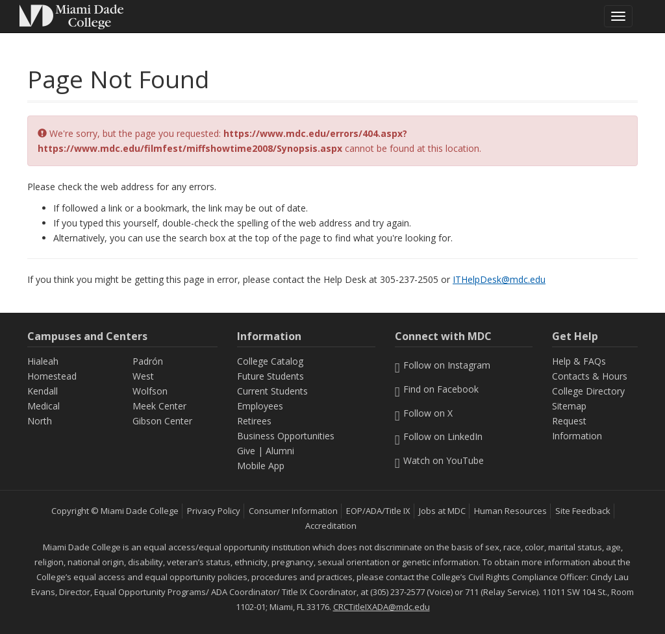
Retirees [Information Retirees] (254, 421)
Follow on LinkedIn (439, 436)
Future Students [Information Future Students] (270, 376)
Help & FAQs (579, 361)
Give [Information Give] (246, 451)
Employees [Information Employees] (260, 406)
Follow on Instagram (442, 365)
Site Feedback (582, 511)
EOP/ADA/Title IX (378, 511)
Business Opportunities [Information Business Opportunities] (285, 436)
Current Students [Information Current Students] (272, 391)
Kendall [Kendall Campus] (42, 391)
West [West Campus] (143, 376)
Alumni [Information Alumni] (280, 451)
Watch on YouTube (439, 460)
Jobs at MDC (442, 511)
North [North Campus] (39, 421)
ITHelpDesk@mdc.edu (499, 279)
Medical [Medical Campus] (43, 406)
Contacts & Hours (589, 376)
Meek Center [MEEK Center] (159, 406)
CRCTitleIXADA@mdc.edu (381, 607)
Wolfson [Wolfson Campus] (150, 391)
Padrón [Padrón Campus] (147, 361)
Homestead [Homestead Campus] (52, 376)
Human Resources (510, 511)
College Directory (588, 391)
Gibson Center (162, 421)
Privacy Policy (213, 511)
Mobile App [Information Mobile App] (260, 465)
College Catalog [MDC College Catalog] (270, 361)
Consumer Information (293, 511)
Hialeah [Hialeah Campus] (42, 361)
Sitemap (569, 406)
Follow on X (424, 413)
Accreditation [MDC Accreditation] (331, 525)
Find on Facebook (437, 389)
